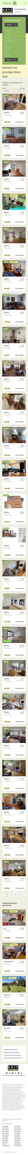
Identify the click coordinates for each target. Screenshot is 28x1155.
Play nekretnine (5, 1138)
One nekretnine (17, 1142)
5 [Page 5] (18, 895)
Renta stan (4, 1143)
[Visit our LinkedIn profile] (18, 1073)
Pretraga (11, 59)
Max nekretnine (17, 1138)
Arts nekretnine (5, 1142)
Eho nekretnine (17, 1133)
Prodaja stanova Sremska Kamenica (13, 1058)
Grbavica (8, 54)
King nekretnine (5, 1140)
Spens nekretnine (5, 1135)
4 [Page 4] (15, 895)
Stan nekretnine (5, 1136)
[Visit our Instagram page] (10, 1073)
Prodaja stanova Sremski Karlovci (12, 1055)
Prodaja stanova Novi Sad (10, 1049)
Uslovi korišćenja (20, 1075)
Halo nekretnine (17, 1131)
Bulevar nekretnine (18, 1129)
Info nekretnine (17, 1128)
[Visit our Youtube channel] (12, 1073)
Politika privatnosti (8, 1075)
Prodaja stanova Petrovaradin (11, 1052)
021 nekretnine (5, 1128)
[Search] (14, 3)
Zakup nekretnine (17, 1143)
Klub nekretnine (5, 1133)
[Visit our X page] (15, 1073)
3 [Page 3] (12, 895)
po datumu (6, 90)
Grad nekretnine (5, 1126)
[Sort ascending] (21, 90)
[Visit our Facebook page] (7, 1073)
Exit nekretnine (17, 1136)
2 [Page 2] (9, 895)
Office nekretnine (5, 1131)
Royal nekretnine (5, 1129)
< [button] (3, 895)
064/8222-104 (18, 12)
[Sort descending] (23, 90)
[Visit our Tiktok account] (21, 1073)
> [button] (24, 895)
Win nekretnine (17, 1135)
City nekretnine (17, 1126)
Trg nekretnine (17, 1140)
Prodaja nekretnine (6, 1145)
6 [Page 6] (21, 895)
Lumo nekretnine (17, 1145)
